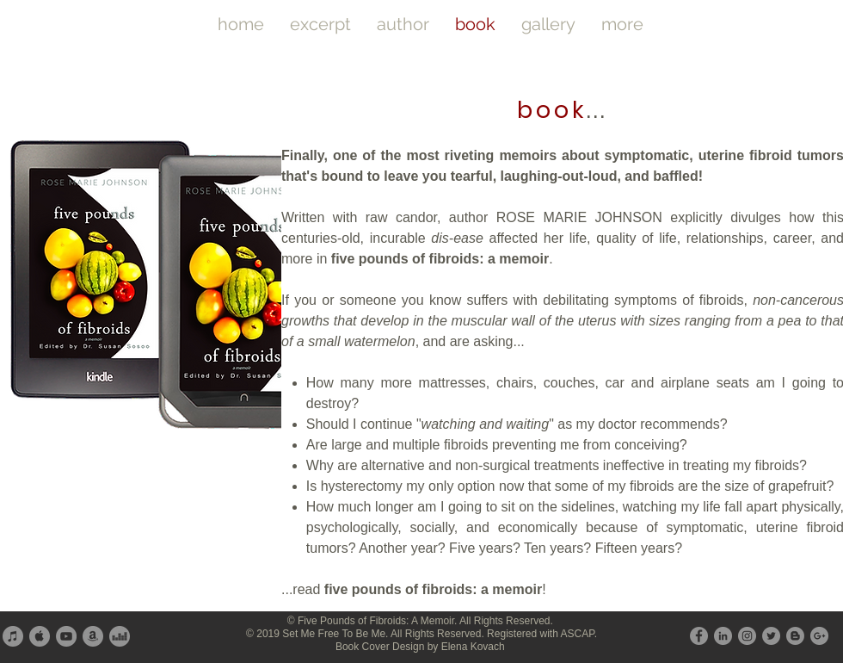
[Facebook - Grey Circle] (699, 636)
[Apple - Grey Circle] (39, 636)
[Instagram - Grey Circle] (747, 636)
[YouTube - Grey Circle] (66, 636)
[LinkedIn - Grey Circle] (723, 636)
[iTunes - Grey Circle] (13, 636)
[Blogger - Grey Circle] (795, 636)
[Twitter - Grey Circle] (771, 636)
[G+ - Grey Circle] (819, 636)
